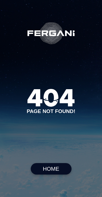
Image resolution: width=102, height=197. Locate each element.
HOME (51, 169)
